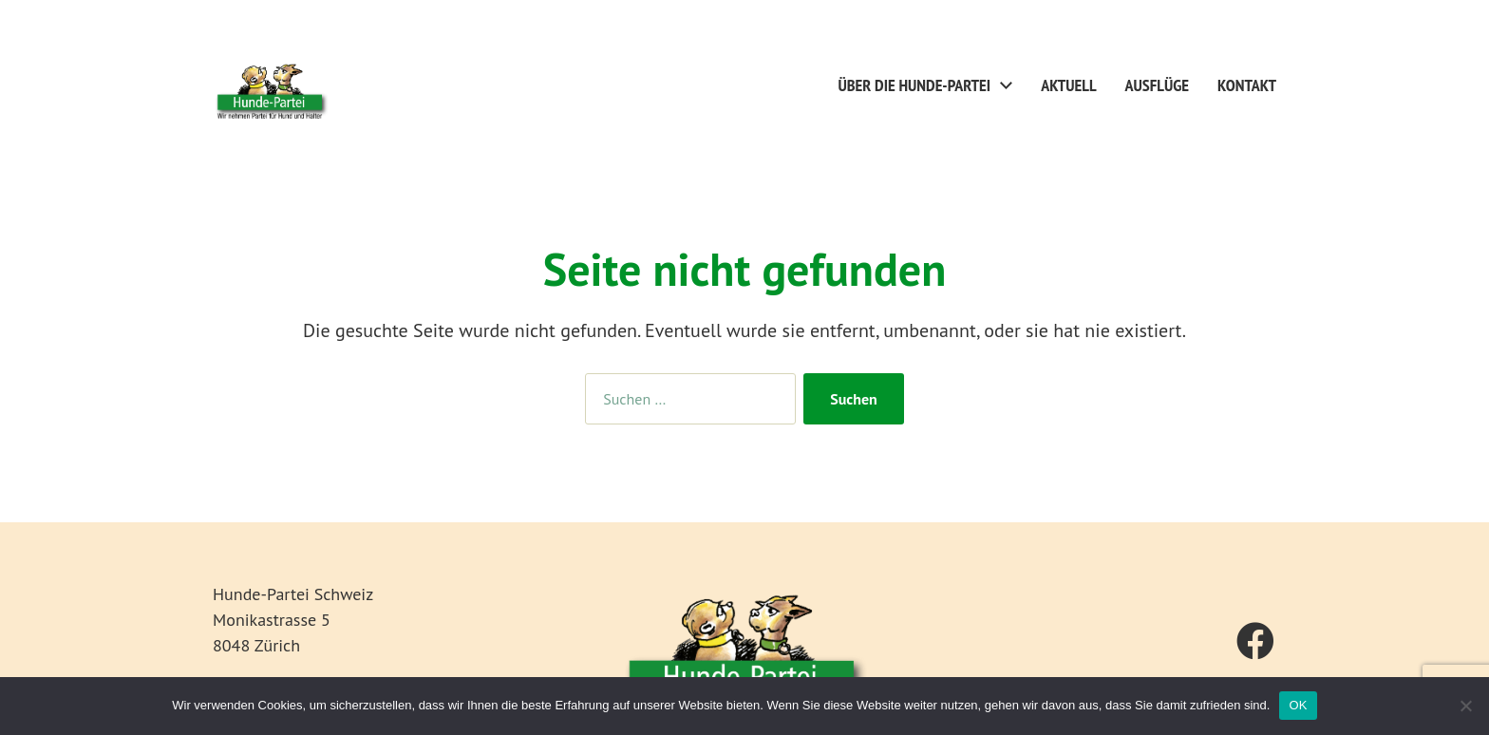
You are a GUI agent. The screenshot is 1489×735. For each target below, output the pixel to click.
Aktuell (1068, 85)
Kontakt (1246, 85)
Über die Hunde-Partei (915, 85)
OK (1298, 705)
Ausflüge (1157, 85)
